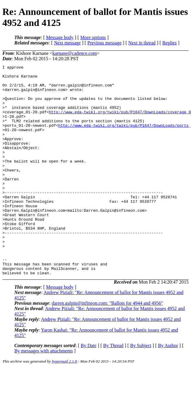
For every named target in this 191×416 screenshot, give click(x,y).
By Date (88, 387)
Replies (169, 42)
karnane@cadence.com (75, 53)
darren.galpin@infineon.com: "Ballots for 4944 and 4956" (107, 345)
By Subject (140, 387)
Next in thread (142, 42)
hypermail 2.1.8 (64, 403)
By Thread (113, 387)
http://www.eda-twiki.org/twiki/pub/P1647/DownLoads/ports (123, 137)
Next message (67, 42)
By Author (168, 387)
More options (93, 37)
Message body (59, 37)
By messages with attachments (43, 392)
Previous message (104, 42)
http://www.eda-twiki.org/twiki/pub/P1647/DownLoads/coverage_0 (120, 121)
